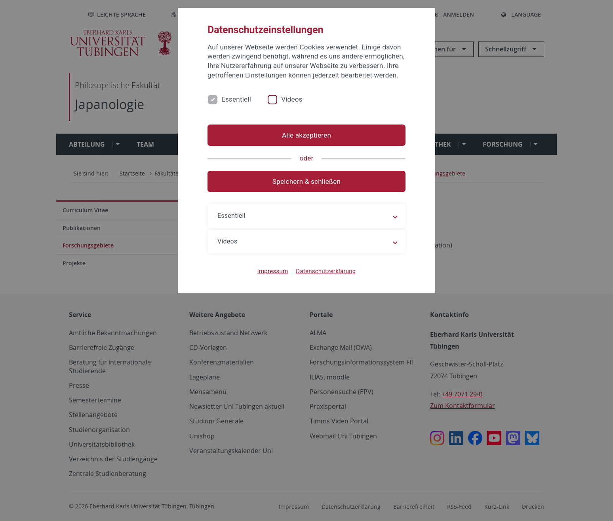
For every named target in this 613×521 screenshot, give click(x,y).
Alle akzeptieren (306, 135)
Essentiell (236, 99)
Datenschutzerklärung (326, 271)
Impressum (272, 271)
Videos (292, 99)
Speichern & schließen (306, 181)
